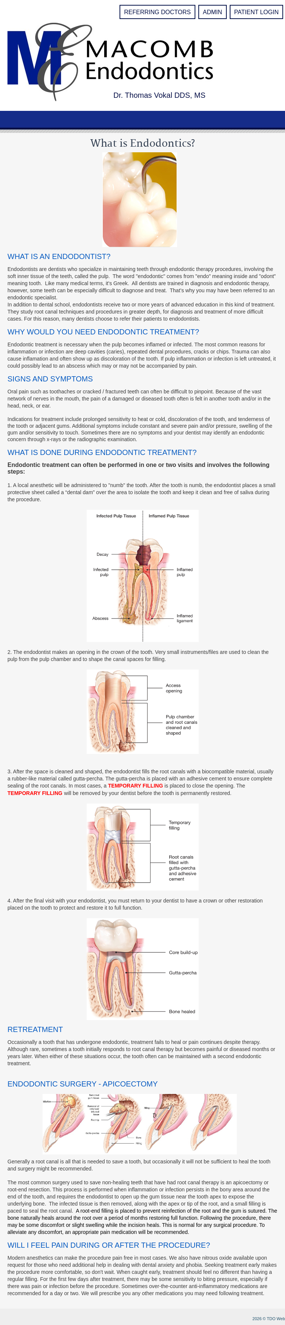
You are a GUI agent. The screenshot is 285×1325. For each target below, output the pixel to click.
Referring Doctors (157, 12)
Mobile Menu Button (10, 121)
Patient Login (256, 12)
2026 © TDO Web (269, 1318)
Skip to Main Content (20, 2)
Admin (212, 12)
